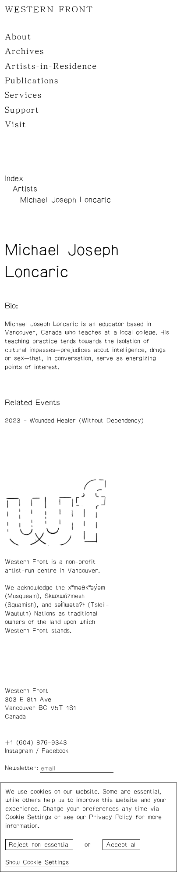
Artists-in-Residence (51, 66)
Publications (32, 80)
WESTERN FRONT (49, 9)
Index (14, 178)
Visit (15, 124)
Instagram (19, 751)
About (18, 36)
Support (22, 110)
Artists (24, 189)
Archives (24, 51)
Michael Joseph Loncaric (65, 200)
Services (23, 95)
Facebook (55, 751)
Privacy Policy (110, 817)
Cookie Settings (46, 862)
